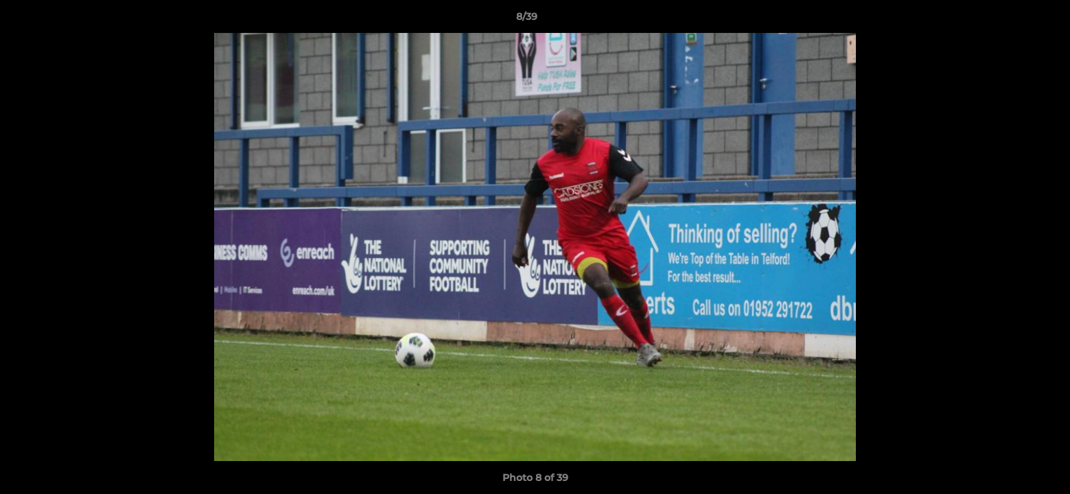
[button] (1012, 20)
